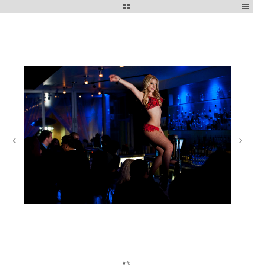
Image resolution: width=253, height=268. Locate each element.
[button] (126, 9)
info (126, 263)
